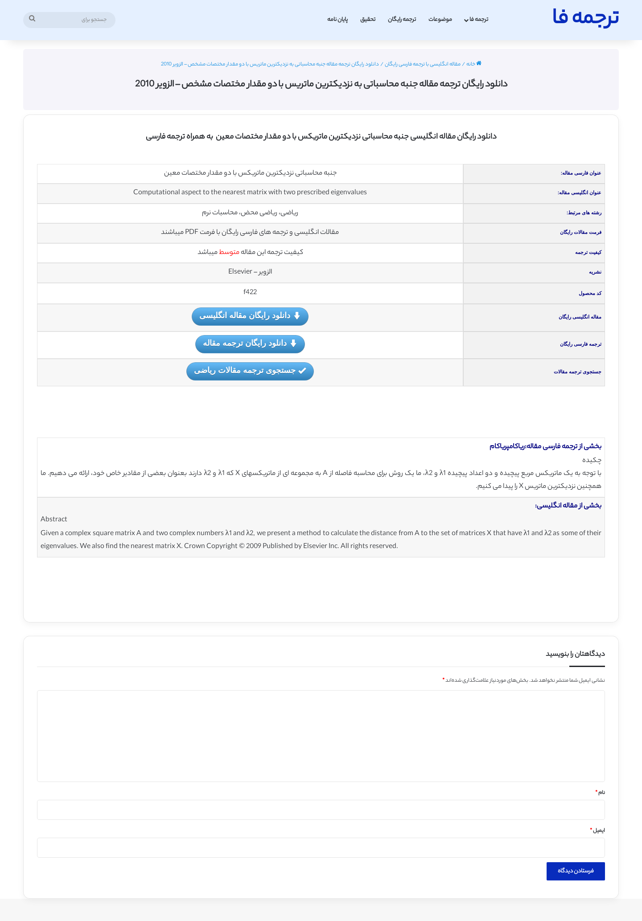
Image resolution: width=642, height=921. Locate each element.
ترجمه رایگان (402, 20)
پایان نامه (337, 20)
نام (600, 793)
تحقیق (367, 20)
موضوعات (440, 20)
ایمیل (597, 831)
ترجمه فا (478, 20)
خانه (474, 64)
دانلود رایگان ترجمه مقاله (250, 344)
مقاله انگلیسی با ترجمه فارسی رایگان (423, 64)
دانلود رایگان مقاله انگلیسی (250, 316)
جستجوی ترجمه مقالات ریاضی (250, 371)
